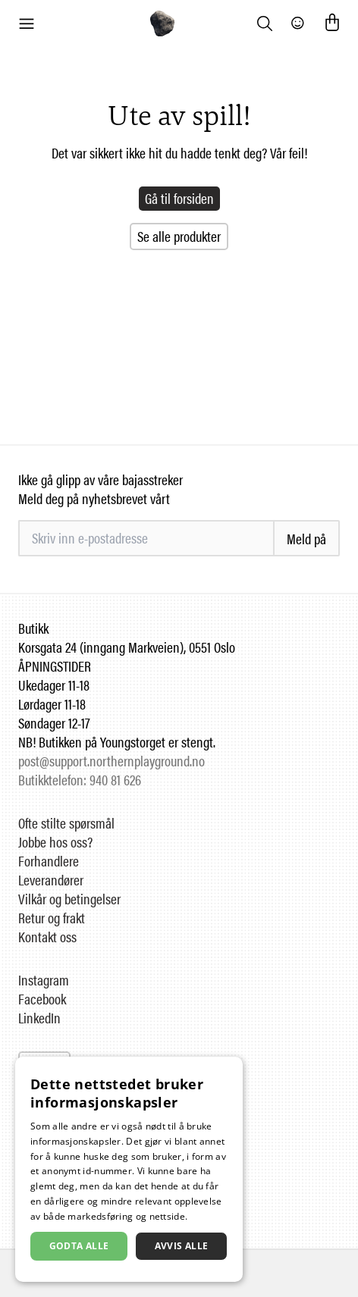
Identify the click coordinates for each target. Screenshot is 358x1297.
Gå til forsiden (179, 198)
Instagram (43, 979)
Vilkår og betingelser (69, 898)
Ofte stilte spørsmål (66, 822)
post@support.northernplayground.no (111, 760)
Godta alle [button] (79, 1245)
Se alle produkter (179, 236)
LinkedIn (39, 1017)
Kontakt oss (47, 936)
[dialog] (129, 1169)
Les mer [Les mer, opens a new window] (208, 1216)
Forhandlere (48, 860)
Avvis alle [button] (182, 1245)
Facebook (42, 998)
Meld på (306, 538)
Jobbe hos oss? (55, 841)
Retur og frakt (51, 917)
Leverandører (50, 879)
